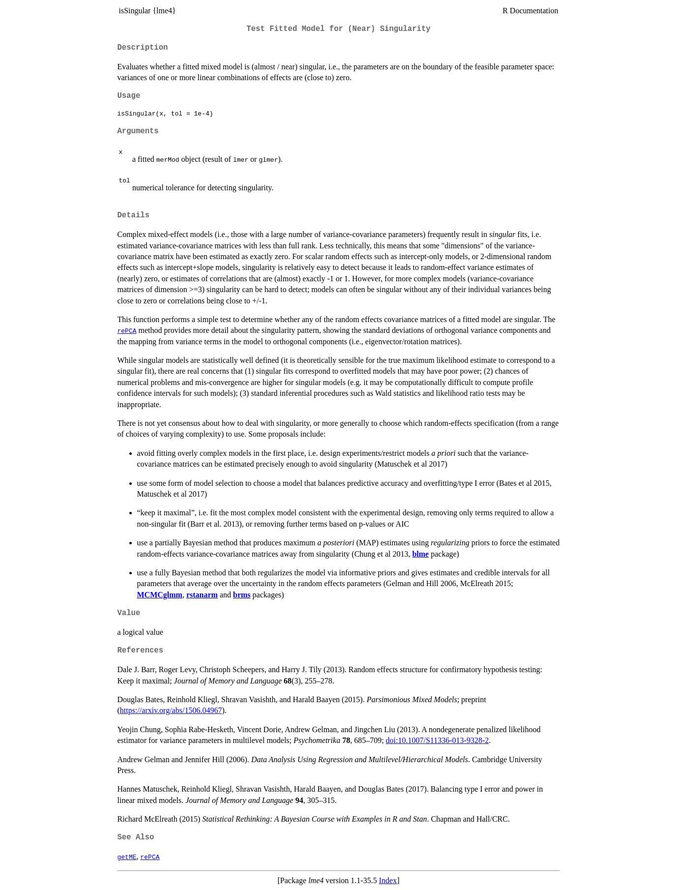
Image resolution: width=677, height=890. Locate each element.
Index (388, 880)
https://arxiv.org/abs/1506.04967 (171, 710)
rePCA (127, 330)
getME (127, 856)
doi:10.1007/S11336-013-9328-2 (437, 740)
